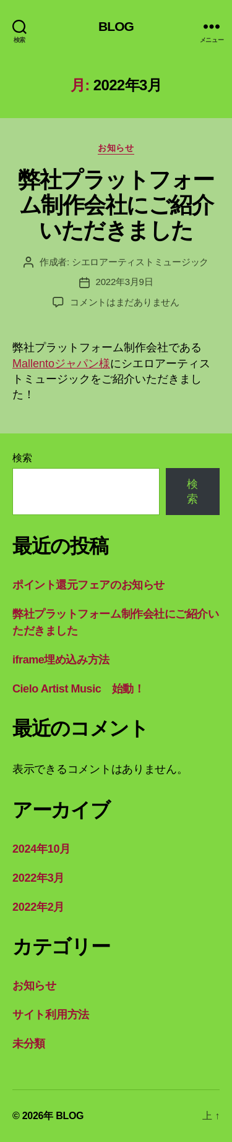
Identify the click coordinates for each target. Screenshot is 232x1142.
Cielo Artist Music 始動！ (78, 689)
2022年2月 (38, 907)
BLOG (116, 26)
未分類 (28, 1044)
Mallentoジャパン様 (61, 363)
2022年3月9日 (124, 281)
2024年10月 (41, 849)
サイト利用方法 (50, 1014)
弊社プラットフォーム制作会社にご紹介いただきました (116, 205)
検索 (22, 458)
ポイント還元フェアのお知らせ (88, 585)
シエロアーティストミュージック (140, 262)
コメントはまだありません (124, 302)
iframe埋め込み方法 (61, 660)
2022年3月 (38, 878)
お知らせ (116, 148)
